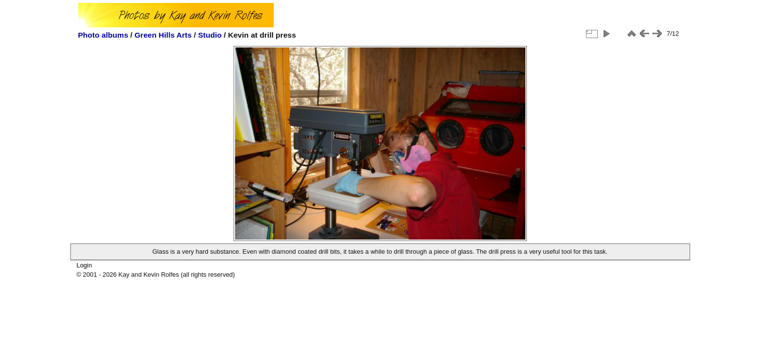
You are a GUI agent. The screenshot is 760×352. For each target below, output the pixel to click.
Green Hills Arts (163, 35)
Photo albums (103, 35)
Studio (209, 35)
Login (84, 265)
